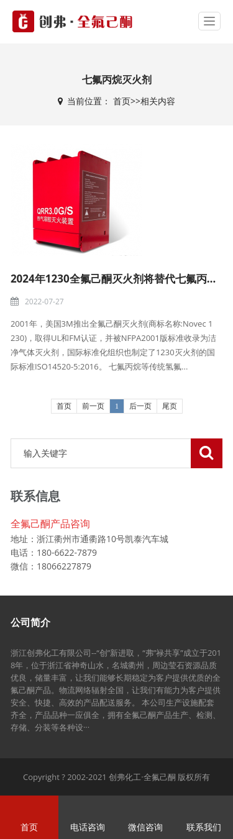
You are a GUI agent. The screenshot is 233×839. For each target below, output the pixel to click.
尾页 (169, 406)
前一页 (93, 406)
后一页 (140, 406)
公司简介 (30, 622)
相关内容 (157, 101)
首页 (121, 101)
